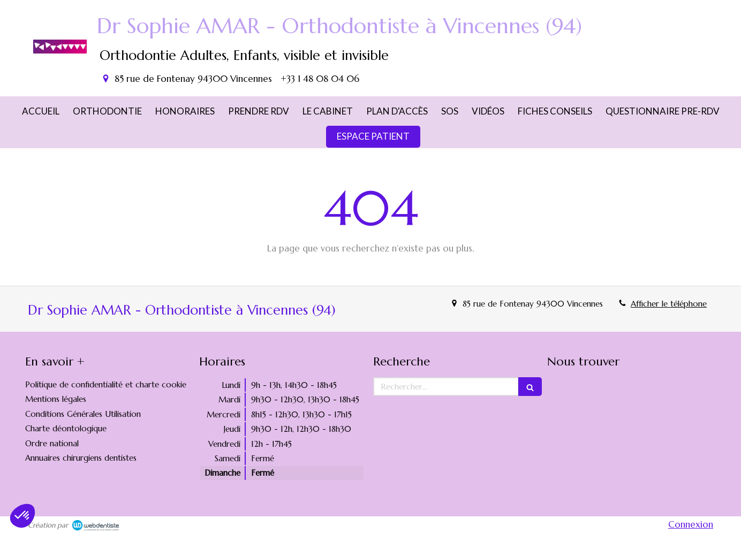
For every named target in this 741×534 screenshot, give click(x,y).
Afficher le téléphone (669, 304)
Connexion (690, 524)
